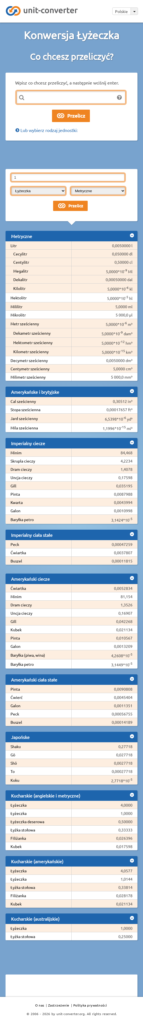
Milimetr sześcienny (28, 376)
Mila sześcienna (24, 427)
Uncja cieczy (21, 477)
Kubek (16, 629)
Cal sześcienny (23, 401)
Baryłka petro (22, 519)
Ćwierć (17, 697)
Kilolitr (19, 288)
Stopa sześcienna (25, 409)
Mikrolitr (18, 314)
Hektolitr (19, 297)
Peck (15, 544)
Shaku (16, 746)
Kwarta (17, 502)
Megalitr (20, 270)
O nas (39, 1005)
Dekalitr (20, 279)
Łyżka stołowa (23, 829)
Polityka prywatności (90, 1005)
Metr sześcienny (25, 323)
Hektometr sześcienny (33, 342)
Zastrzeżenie (58, 1005)
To (13, 771)
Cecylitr (20, 253)
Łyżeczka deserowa (27, 821)
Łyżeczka (19, 804)
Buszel (16, 560)
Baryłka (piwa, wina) (28, 655)
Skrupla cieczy (23, 460)
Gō (13, 754)
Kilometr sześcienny (31, 351)
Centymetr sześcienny (30, 368)
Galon (15, 510)
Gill (13, 485)
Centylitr (21, 262)
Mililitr (16, 306)
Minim (16, 452)
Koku (15, 780)
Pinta (15, 494)
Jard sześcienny (24, 418)
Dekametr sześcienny (32, 333)
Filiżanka (18, 838)
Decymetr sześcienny (29, 360)
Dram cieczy (21, 469)
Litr (14, 245)
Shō (14, 762)
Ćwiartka (18, 552)
